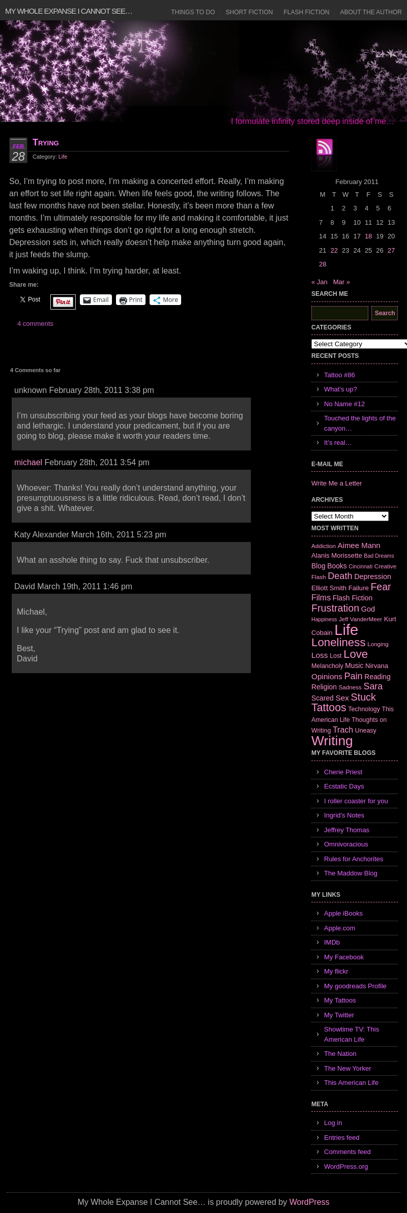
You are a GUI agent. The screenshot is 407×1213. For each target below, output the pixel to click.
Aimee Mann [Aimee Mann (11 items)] (359, 545)
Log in (333, 1123)
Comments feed (347, 1152)
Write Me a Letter (336, 483)
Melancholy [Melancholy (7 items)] (327, 666)
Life (63, 157)
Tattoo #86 (339, 375)
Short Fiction (249, 12)
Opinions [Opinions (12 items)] (326, 676)
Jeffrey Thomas (346, 830)
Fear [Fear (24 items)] (380, 586)
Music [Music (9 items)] (354, 665)
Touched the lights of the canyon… (360, 423)
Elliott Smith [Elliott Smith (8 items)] (328, 588)
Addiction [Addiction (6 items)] (323, 545)
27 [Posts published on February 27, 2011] (391, 250)
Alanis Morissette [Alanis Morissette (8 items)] (336, 555)
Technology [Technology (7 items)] (364, 709)
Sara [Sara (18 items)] (373, 686)
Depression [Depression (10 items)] (372, 576)
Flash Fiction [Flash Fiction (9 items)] (352, 598)
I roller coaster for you (356, 801)
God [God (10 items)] (368, 609)
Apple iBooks (343, 913)
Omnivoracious (346, 844)
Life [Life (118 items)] (346, 629)
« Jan (319, 282)
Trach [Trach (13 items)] (343, 729)
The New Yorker (347, 1068)
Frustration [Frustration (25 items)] (335, 608)
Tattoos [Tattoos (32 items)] (328, 708)
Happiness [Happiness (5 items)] (324, 619)
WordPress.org (346, 1166)
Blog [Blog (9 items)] (318, 566)
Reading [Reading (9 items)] (377, 677)
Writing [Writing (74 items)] (332, 740)
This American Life (351, 1082)
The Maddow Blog (350, 873)
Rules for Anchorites (353, 859)
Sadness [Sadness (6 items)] (350, 687)
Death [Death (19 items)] (340, 576)
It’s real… (338, 442)
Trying (46, 142)
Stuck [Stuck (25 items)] (363, 697)
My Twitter (339, 1015)
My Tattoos (340, 1000)
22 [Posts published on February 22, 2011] (333, 250)
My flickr (336, 971)
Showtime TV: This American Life (351, 1034)
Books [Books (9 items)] (336, 566)
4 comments (35, 323)
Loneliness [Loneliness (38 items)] (338, 642)
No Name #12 (344, 404)
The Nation (340, 1053)
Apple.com (339, 928)
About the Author (371, 12)
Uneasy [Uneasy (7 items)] (365, 730)
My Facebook (344, 957)
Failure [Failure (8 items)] (358, 588)
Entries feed (341, 1137)
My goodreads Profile (355, 986)
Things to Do (193, 12)
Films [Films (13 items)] (321, 597)
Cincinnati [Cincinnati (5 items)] (360, 566)
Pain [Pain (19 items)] (353, 676)
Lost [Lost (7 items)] (335, 655)
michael (28, 462)
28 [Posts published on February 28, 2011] (322, 264)
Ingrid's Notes (344, 815)
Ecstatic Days (344, 786)
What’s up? (340, 389)
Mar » (341, 282)
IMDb (332, 942)
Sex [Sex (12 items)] (342, 697)
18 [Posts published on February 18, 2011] (368, 236)
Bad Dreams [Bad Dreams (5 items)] (379, 556)
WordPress (309, 1202)
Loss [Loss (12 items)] (319, 655)
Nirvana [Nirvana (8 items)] (376, 666)
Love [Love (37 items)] (355, 654)
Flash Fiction (306, 12)
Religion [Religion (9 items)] (324, 687)
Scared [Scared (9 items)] (322, 698)
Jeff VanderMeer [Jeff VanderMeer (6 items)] (360, 619)
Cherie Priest (343, 772)
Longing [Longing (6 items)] (378, 644)
